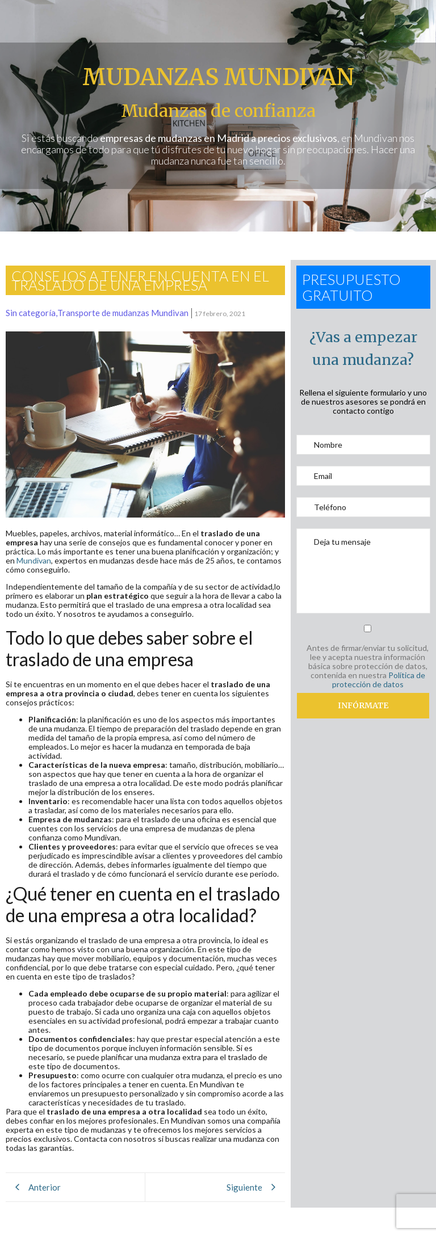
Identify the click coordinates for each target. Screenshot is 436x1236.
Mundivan (33, 560)
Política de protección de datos (378, 679)
